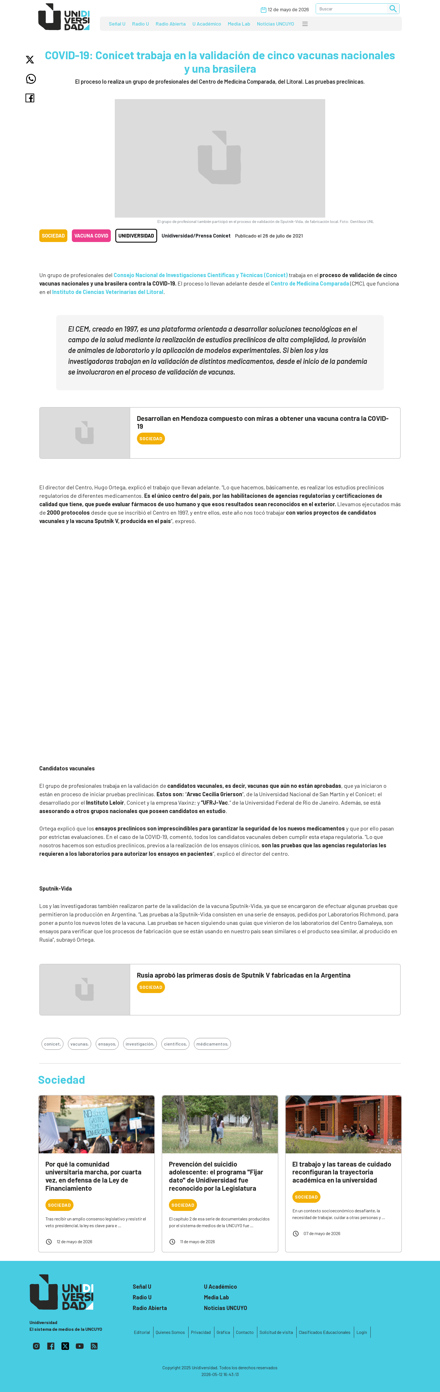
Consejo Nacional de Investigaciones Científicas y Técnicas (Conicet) (201, 274)
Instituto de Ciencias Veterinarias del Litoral (107, 291)
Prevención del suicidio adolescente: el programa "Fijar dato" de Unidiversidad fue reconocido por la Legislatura (216, 1176)
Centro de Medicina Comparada (310, 283)
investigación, (140, 1043)
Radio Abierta (171, 23)
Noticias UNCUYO (275, 23)
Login (361, 1332)
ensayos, (107, 1043)
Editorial (142, 1332)
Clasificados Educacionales (324, 1332)
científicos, (175, 1043)
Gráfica (223, 1332)
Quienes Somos (170, 1332)
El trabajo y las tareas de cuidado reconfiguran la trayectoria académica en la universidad (341, 1172)
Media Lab (239, 23)
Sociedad (53, 235)
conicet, (52, 1043)
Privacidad (201, 1332)
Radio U (140, 23)
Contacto (245, 1332)
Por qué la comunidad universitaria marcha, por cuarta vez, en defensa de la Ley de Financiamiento (93, 1176)
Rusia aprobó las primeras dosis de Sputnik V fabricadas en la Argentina (243, 975)
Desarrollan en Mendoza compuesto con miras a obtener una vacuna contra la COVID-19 (263, 422)
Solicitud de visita (276, 1332)
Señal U (117, 23)
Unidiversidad (136, 235)
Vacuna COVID (91, 235)
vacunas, (79, 1043)
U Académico (206, 23)
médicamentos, (212, 1043)
